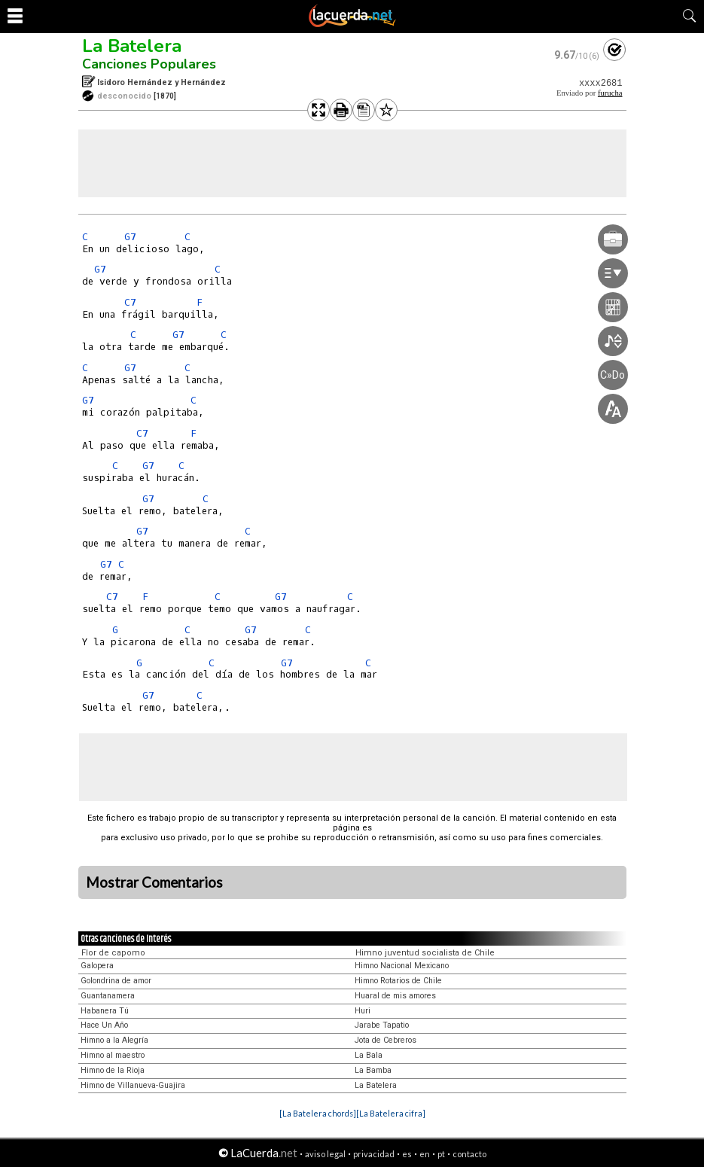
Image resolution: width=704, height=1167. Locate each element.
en (424, 1154)
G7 (130, 236)
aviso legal (325, 1154)
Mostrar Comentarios (154, 882)
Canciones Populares (149, 64)
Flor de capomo (113, 953)
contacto (469, 1154)
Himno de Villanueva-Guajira (133, 1085)
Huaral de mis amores (395, 996)
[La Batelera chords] (317, 1113)
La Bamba (373, 1070)
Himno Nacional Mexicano (402, 965)
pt (441, 1154)
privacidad (374, 1154)
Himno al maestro (113, 1055)
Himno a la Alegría (114, 1040)
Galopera (97, 965)
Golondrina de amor (116, 981)
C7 (130, 302)
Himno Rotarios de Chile (398, 981)
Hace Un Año (104, 1025)
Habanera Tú (105, 1011)
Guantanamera (108, 996)
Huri (362, 1011)
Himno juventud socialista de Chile (425, 953)
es (407, 1154)
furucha (610, 93)
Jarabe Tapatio (382, 1025)
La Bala (368, 1055)
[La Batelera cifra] (390, 1113)
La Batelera (131, 46)
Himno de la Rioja (113, 1070)
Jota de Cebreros (385, 1040)
